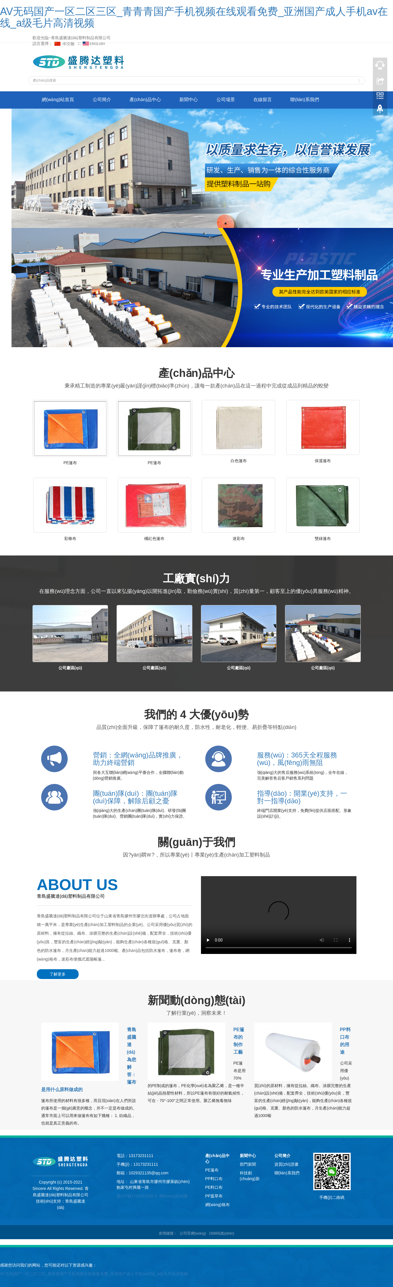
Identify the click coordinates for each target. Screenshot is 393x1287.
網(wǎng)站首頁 (58, 99)
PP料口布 (214, 1178)
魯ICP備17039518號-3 (137, 1195)
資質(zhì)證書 (286, 1163)
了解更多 (57, 974)
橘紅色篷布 (154, 538)
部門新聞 (248, 1163)
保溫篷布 (323, 460)
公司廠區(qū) (70, 668)
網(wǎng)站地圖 (173, 1195)
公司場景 (230, 99)
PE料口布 (214, 1186)
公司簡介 (103, 99)
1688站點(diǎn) (221, 1232)
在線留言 (268, 99)
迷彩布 (239, 538)
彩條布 (70, 538)
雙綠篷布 (323, 538)
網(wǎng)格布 (217, 1203)
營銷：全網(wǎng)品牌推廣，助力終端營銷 (138, 758)
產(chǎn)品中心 (148, 99)
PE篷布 (70, 462)
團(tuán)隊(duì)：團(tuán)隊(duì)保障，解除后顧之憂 (135, 797)
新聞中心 (192, 99)
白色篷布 (239, 460)
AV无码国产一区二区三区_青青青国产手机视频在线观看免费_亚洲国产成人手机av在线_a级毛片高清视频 (194, 17)
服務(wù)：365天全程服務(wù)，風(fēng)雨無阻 (297, 758)
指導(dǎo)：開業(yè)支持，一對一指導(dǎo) (302, 797)
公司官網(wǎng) (193, 1232)
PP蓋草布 (214, 1195)
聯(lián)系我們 (311, 99)
